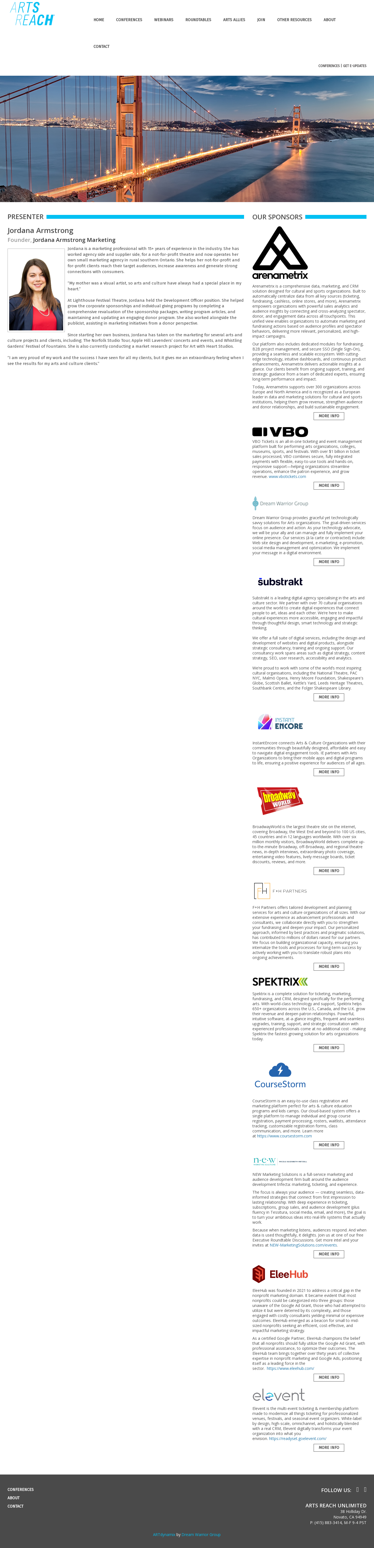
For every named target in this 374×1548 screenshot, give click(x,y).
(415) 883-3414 (328, 1522)
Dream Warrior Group (201, 1534)
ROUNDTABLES (198, 20)
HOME (99, 20)
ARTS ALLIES (234, 20)
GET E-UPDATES (354, 66)
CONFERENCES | (330, 66)
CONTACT (101, 46)
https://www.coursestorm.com (284, 1136)
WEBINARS (163, 20)
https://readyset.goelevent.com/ (297, 1438)
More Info (329, 416)
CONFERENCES (129, 20)
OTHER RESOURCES (294, 20)
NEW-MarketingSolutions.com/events (303, 1245)
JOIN (261, 20)
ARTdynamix (164, 1534)
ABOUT (330, 20)
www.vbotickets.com (287, 476)
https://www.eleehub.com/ (290, 1368)
